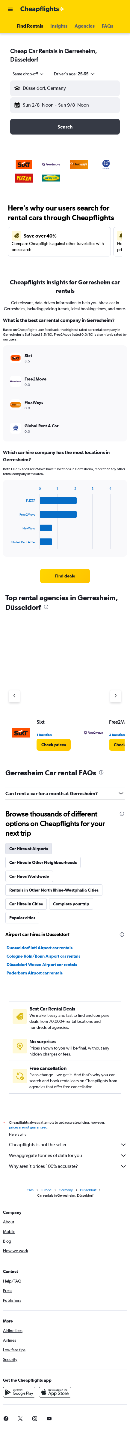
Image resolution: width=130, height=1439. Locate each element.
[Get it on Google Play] (19, 1394)
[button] (10, 9)
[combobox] (28, 74)
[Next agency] (115, 696)
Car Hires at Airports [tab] (28, 848)
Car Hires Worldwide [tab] (29, 876)
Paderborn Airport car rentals (35, 973)
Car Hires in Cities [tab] (26, 903)
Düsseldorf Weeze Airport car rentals (42, 964)
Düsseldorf (88, 1192)
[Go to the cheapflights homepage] (42, 9)
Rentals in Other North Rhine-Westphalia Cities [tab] (54, 890)
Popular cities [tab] (22, 917)
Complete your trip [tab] (71, 903)
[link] (65, 576)
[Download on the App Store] (55, 1394)
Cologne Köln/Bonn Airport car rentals (43, 956)
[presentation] (46, 607)
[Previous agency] (14, 696)
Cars (30, 1192)
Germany (66, 1192)
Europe (46, 1192)
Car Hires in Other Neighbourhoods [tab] (43, 862)
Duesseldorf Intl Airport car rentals (39, 947)
